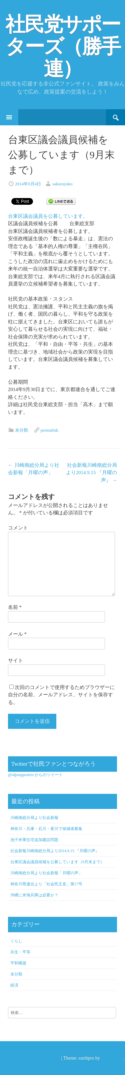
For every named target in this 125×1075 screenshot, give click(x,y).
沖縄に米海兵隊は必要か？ (34, 895)
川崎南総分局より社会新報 (34, 817)
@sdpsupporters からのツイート (35, 774)
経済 (14, 985)
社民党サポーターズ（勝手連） (62, 46)
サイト (15, 660)
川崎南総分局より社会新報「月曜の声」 (46, 873)
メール (17, 634)
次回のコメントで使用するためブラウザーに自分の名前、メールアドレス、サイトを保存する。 (61, 695)
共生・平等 (20, 952)
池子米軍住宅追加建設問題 (34, 839)
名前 (15, 607)
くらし (16, 941)
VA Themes (112, 1058)
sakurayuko (63, 183)
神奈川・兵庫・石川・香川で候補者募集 (46, 828)
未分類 (21, 430)
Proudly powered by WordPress (30, 1058)
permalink (49, 430)
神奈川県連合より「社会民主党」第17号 (46, 884)
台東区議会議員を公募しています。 (48, 216)
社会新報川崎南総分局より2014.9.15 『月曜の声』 (91, 472)
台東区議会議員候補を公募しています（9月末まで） (57, 862)
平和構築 (18, 963)
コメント (18, 527)
